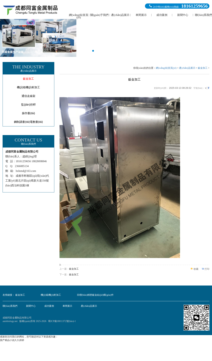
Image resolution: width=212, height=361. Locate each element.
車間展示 (67, 306)
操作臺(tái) (28, 113)
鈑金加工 (28, 78)
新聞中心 (31, 306)
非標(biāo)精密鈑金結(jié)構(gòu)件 (95, 295)
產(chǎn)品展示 (187, 68)
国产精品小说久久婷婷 (12, 340)
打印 (207, 269)
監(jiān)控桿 (28, 104)
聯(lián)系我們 (10, 306)
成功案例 (49, 306)
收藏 (196, 269)
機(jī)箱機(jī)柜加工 (28, 87)
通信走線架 (28, 95)
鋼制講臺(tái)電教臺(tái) (28, 121)
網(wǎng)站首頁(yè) (166, 68)
